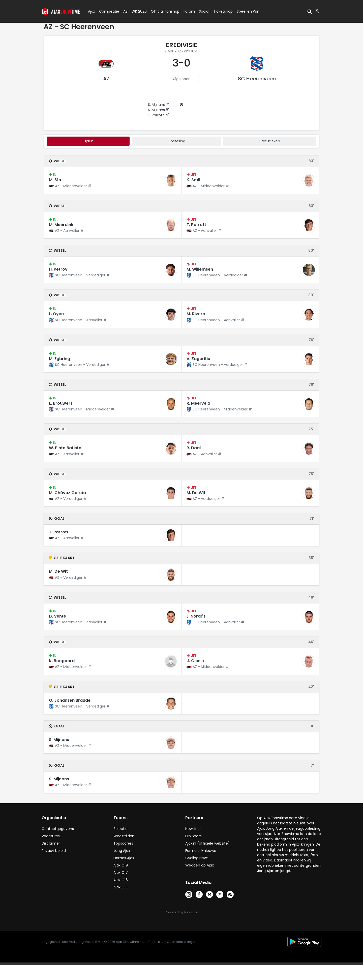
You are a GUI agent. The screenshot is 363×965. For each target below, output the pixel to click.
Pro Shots (193, 836)
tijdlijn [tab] (88, 141)
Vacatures (51, 836)
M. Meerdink (61, 225)
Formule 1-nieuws (200, 850)
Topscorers (123, 843)
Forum (189, 11)
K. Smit (194, 180)
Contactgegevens (58, 828)
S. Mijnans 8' (158, 109)
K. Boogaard (62, 661)
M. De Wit (196, 493)
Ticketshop (223, 11)
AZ (106, 79)
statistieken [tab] (269, 141)
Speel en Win (248, 11)
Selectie (120, 828)
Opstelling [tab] (176, 141)
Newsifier (193, 828)
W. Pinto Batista (65, 448)
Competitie (107, 11)
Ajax (91, 11)
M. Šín (55, 180)
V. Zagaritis (198, 359)
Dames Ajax (123, 857)
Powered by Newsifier (181, 912)
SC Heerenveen (257, 79)
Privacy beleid (54, 850)
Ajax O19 (120, 865)
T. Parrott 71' (158, 115)
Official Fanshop (162, 11)
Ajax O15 (120, 887)
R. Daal (194, 448)
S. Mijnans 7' (158, 104)
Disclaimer (51, 843)
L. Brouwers (61, 403)
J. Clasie (195, 661)
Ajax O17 (120, 872)
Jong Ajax (121, 850)
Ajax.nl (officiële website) (207, 843)
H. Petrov (58, 269)
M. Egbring (59, 359)
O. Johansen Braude (69, 700)
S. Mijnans (59, 740)
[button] (309, 11)
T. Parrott (196, 225)
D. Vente (57, 616)
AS (125, 11)
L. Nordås (196, 616)
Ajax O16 (120, 879)
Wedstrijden (123, 836)
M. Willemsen (200, 269)
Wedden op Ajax (199, 865)
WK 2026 (138, 11)
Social (203, 11)
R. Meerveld (198, 403)
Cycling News (196, 857)
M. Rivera (196, 314)
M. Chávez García (67, 493)
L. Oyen (56, 314)
